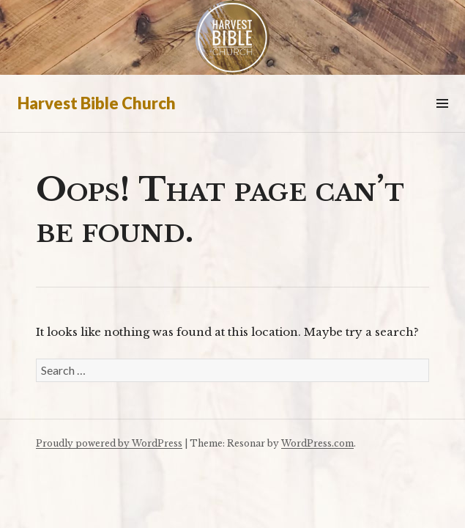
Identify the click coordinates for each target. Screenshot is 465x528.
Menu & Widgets (442, 120)
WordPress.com (317, 443)
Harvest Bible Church (97, 103)
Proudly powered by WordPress (109, 443)
